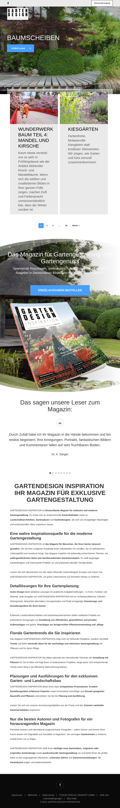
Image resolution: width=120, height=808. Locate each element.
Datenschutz (48, 795)
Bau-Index (72, 798)
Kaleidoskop (22, 96)
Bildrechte (33, 795)
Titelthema (71, 96)
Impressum (17, 795)
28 (66, 226)
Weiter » (75, 226)
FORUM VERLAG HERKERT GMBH (77, 795)
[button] (60, 290)
